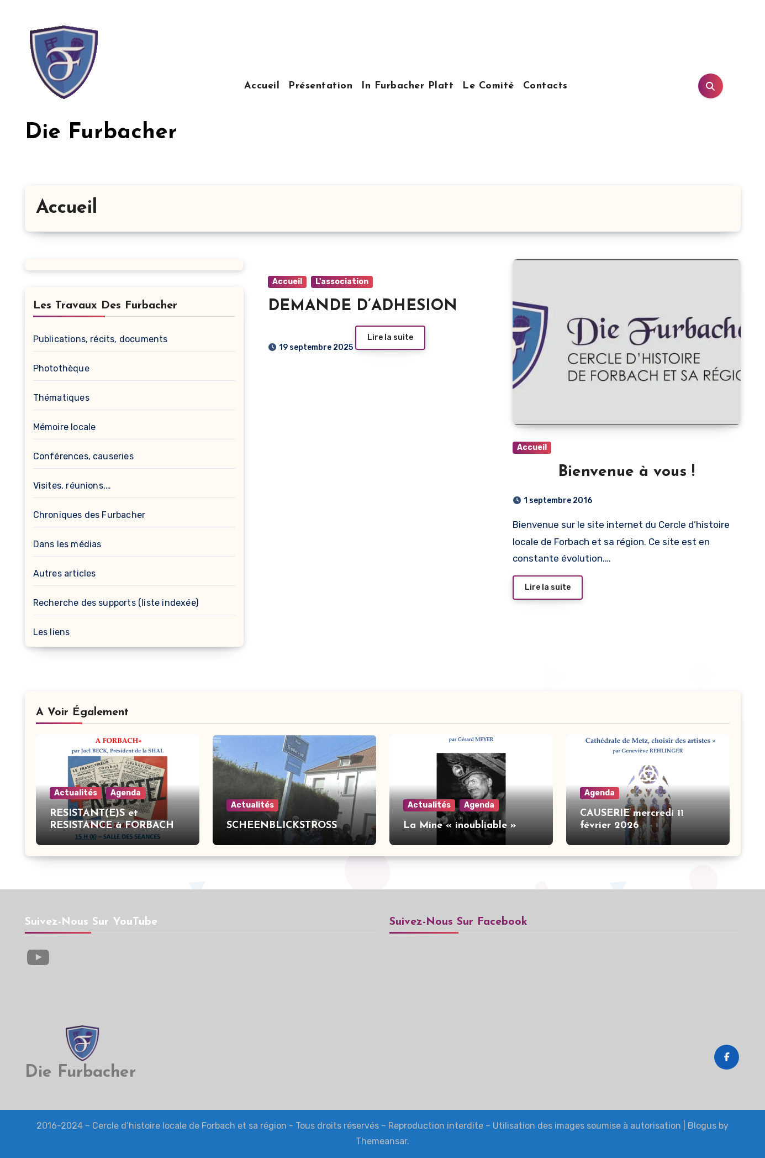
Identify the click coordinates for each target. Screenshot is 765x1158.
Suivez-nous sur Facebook (458, 922)
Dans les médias (67, 544)
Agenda (125, 793)
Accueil (262, 86)
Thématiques (61, 397)
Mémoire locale (64, 427)
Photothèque (61, 368)
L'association (341, 281)
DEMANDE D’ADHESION (362, 306)
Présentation (320, 86)
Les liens (51, 632)
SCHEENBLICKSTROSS (281, 825)
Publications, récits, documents (100, 339)
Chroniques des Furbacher (89, 515)
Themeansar (381, 1141)
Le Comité (488, 86)
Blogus (702, 1125)
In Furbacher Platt (407, 86)
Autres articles (64, 573)
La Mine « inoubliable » (459, 825)
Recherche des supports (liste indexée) (116, 603)
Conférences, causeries (83, 456)
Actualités (75, 793)
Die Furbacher (101, 133)
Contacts (545, 86)
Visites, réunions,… (72, 485)
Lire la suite (390, 337)
